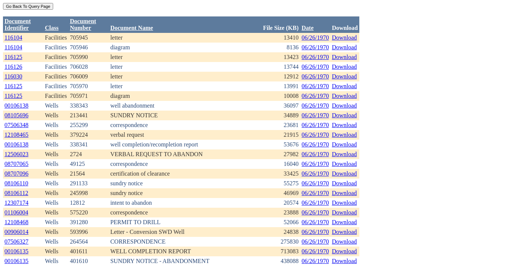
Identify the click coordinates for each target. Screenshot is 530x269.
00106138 (16, 105)
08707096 (16, 173)
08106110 (16, 183)
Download (344, 37)
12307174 (16, 203)
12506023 (16, 154)
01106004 (16, 212)
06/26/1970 (315, 37)
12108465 (16, 135)
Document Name (131, 28)
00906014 (16, 232)
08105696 (16, 115)
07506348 (16, 125)
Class (51, 28)
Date (308, 28)
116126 (13, 67)
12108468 (16, 222)
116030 (13, 76)
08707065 (16, 164)
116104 (13, 37)
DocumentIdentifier (17, 24)
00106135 (16, 251)
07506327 (16, 241)
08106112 (16, 193)
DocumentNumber (83, 24)
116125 (13, 57)
